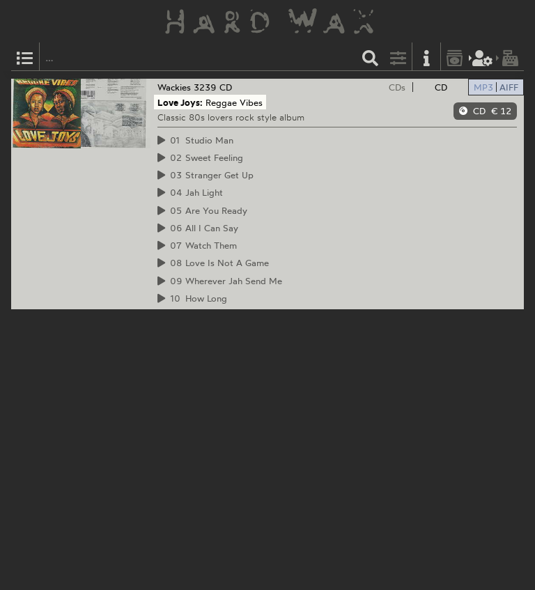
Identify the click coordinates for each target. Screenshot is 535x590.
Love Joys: (180, 102)
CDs (397, 87)
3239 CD (213, 87)
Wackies (174, 87)
